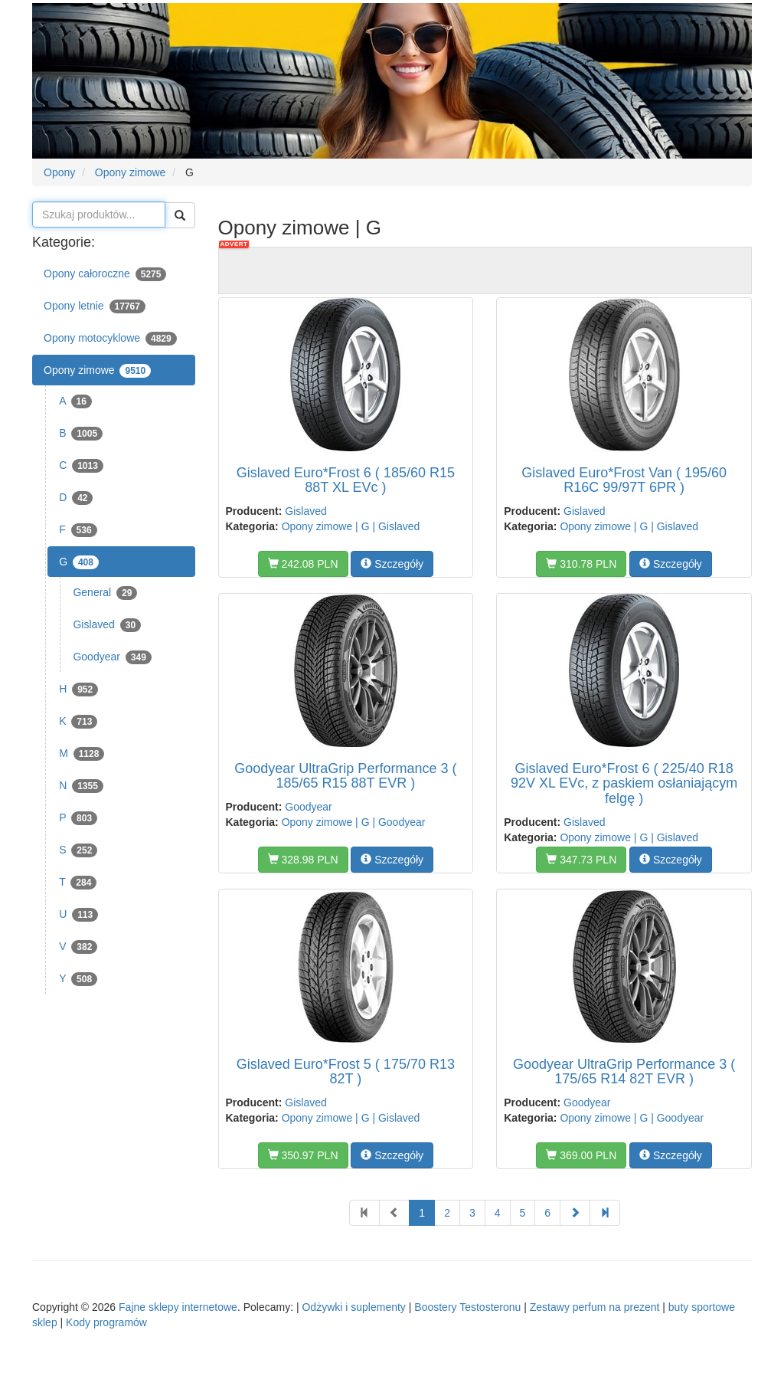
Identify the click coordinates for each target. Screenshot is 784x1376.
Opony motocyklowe (110, 339)
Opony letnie (94, 306)
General (105, 593)
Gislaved (107, 625)
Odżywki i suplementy (353, 1307)
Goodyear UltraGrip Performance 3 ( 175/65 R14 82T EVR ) (624, 1072)
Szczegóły (392, 564)
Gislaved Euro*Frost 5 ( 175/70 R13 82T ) (346, 1072)
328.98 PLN (303, 859)
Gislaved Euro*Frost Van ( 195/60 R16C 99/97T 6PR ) (624, 480)
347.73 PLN (581, 859)
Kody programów (106, 1322)
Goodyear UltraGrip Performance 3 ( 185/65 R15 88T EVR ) (345, 776)
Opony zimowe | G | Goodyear (354, 822)
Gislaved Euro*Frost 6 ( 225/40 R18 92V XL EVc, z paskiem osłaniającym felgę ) (624, 784)
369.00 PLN (581, 1155)
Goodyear (112, 657)
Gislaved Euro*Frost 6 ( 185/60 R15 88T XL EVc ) (346, 480)
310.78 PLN (581, 564)
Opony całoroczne (105, 274)
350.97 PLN (303, 1155)
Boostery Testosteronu (467, 1307)
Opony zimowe (97, 371)
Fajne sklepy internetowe (178, 1307)
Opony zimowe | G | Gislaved (351, 526)
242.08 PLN (303, 564)
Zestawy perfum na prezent (595, 1307)
